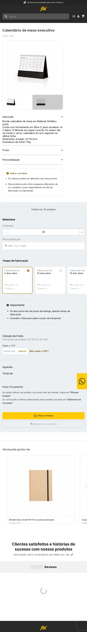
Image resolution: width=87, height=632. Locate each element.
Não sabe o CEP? (39, 351)
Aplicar (22, 351)
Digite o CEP (8, 345)
